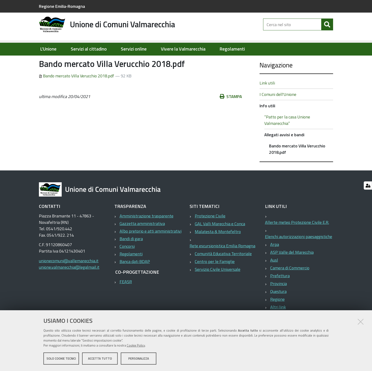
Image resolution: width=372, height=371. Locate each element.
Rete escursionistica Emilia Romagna (222, 261)
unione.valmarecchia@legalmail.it (69, 282)
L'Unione (48, 49)
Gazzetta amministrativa (142, 238)
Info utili (104, 61)
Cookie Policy (136, 345)
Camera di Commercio (289, 283)
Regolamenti (232, 49)
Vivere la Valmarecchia (183, 49)
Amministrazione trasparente (146, 231)
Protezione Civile (210, 231)
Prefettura (280, 291)
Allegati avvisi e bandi (134, 61)
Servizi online (134, 49)
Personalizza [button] (138, 358)
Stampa (231, 111)
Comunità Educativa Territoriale (223, 269)
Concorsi (127, 261)
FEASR (126, 297)
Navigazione (276, 80)
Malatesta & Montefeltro (218, 247)
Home (42, 61)
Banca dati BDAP (135, 276)
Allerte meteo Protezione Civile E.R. (297, 237)
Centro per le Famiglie (215, 276)
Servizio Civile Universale (217, 284)
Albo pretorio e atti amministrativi (150, 246)
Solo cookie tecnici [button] (61, 358)
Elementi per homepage (69, 61)
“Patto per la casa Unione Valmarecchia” (287, 135)
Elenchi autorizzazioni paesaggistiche (298, 252)
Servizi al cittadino (89, 49)
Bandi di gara (131, 254)
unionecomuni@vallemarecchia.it (68, 276)
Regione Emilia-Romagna (62, 6)
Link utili (267, 98)
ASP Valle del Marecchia (292, 267)
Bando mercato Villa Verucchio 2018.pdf (77, 91)
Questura (278, 306)
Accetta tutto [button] (100, 358)
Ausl (274, 275)
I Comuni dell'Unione (278, 109)
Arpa (274, 259)
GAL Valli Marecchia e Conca (220, 239)
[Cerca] (327, 28)
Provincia (278, 299)
